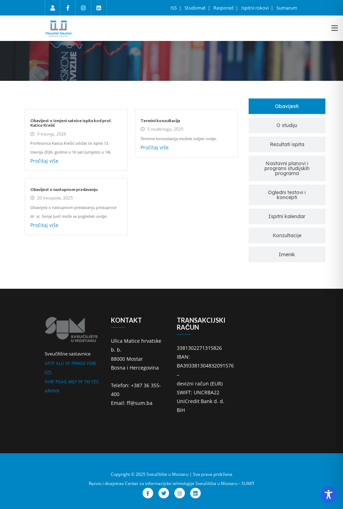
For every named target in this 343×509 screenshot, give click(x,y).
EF (68, 363)
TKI (87, 382)
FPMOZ (78, 363)
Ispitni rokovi (255, 8)
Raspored (224, 8)
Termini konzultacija (160, 120)
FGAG (61, 382)
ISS (174, 8)
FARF (49, 382)
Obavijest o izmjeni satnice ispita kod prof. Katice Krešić (71, 123)
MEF (72, 382)
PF (80, 382)
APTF (50, 363)
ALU (60, 363)
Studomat (196, 8)
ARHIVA (52, 391)
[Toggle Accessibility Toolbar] (328, 494)
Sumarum (286, 8)
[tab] (287, 106)
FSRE (91, 363)
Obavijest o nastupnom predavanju (64, 189)
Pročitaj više (44, 160)
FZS (48, 373)
